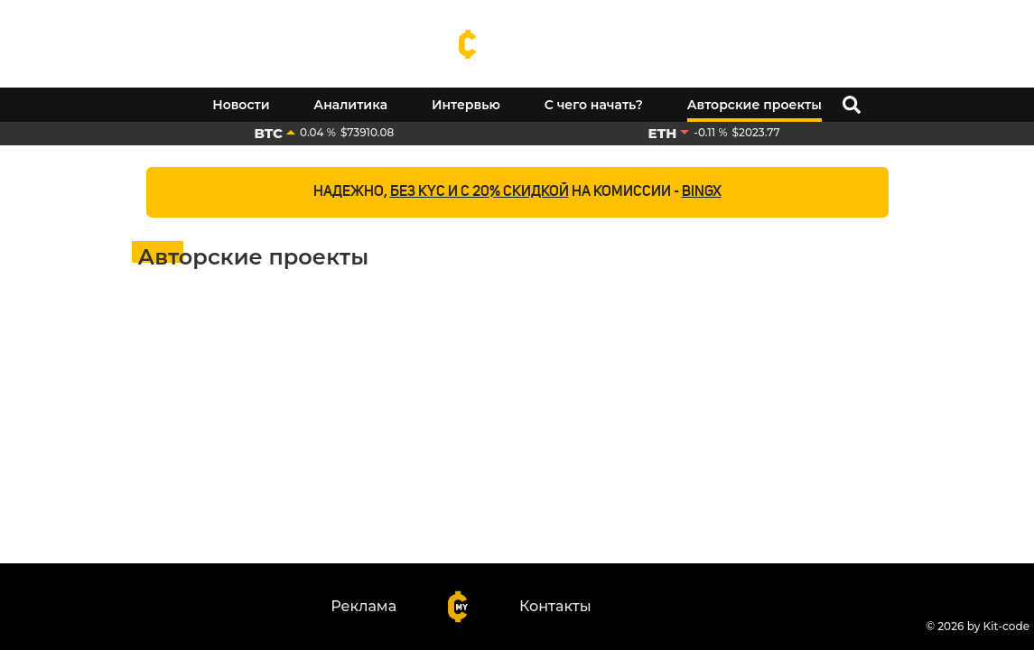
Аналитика (350, 105)
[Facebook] (953, 21)
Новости (240, 105)
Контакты (555, 606)
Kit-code (1006, 626)
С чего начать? (594, 105)
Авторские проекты (754, 105)
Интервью (466, 105)
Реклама (363, 606)
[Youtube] (989, 21)
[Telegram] (1025, 21)
